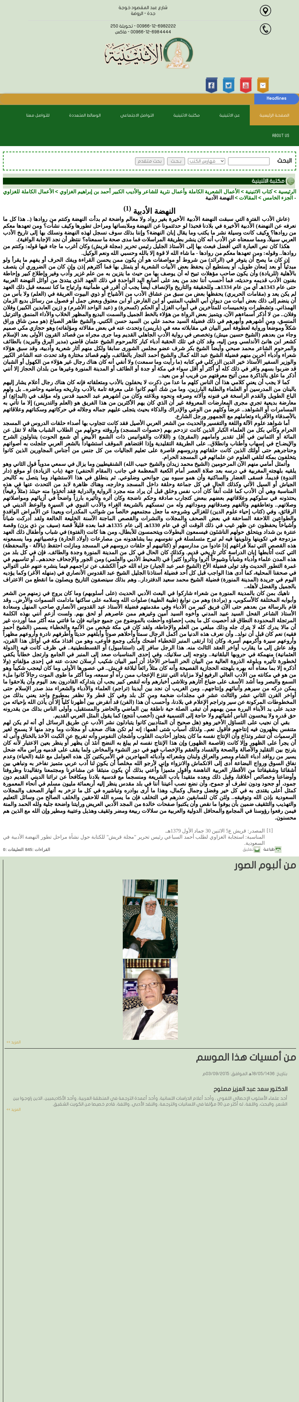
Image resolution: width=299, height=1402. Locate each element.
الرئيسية (287, 191)
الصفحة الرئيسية (274, 115)
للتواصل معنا (38, 115)
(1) (127, 208)
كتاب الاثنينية (258, 191)
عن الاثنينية (229, 115)
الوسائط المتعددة (85, 115)
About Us (280, 135)
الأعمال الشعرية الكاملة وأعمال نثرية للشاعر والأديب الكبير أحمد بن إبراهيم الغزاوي (149, 191)
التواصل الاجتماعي (137, 115)
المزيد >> (14, 1042)
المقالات (248, 198)
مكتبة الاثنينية (186, 115)
